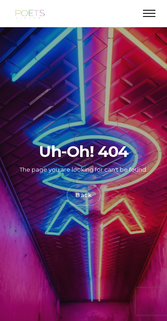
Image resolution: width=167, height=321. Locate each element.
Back (83, 195)
